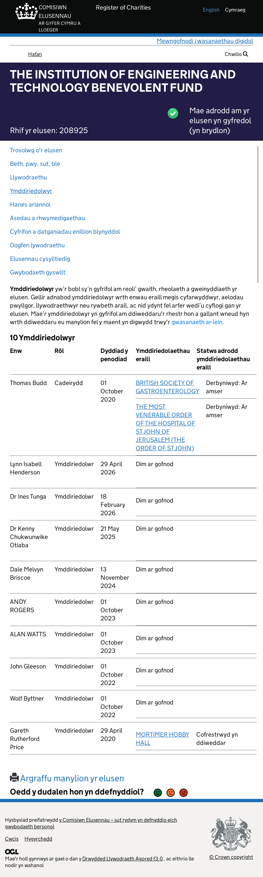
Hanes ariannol (30, 204)
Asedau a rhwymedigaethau (47, 218)
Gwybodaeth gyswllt (37, 272)
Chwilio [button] (236, 54)
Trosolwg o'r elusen (36, 150)
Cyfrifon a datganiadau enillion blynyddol (65, 231)
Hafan (35, 54)
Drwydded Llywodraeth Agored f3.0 (122, 858)
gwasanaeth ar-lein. (197, 322)
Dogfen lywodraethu (37, 245)
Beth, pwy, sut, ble (35, 164)
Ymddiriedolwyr (31, 191)
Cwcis (12, 839)
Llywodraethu (28, 177)
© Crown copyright (231, 857)
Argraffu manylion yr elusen (67, 778)
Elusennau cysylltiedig (40, 259)
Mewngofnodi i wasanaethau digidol (205, 41)
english (211, 10)
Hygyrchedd (38, 839)
